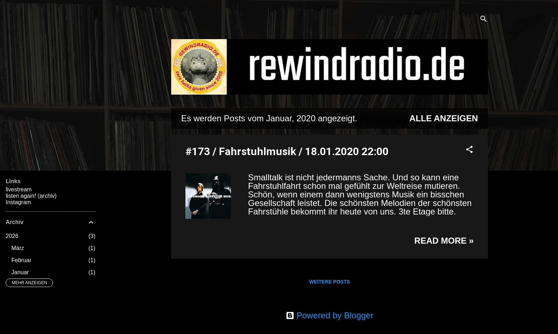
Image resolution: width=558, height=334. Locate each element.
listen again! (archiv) (31, 196)
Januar (20, 272)
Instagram (18, 202)
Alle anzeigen (444, 118)
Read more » (444, 240)
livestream (19, 189)
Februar (21, 260)
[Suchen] (483, 19)
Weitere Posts (329, 282)
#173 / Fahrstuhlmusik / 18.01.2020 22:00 (287, 151)
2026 (12, 236)
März (17, 248)
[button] (469, 150)
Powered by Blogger (330, 315)
